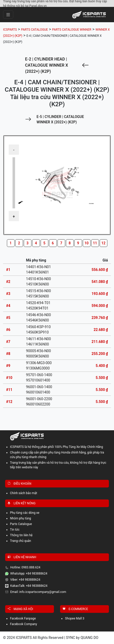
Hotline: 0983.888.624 (25, 567)
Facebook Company (23, 624)
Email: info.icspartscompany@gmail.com (38, 592)
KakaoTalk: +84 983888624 (28, 586)
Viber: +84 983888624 (25, 579)
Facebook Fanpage (23, 618)
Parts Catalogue (21, 524)
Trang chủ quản (20, 541)
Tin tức (14, 529)
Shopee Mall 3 (74, 618)
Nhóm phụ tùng (20, 518)
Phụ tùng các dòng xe (24, 513)
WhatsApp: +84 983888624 (28, 573)
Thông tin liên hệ (21, 535)
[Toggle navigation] (8, 14)
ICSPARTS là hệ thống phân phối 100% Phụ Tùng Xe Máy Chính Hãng (56, 447)
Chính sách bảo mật (23, 493)
